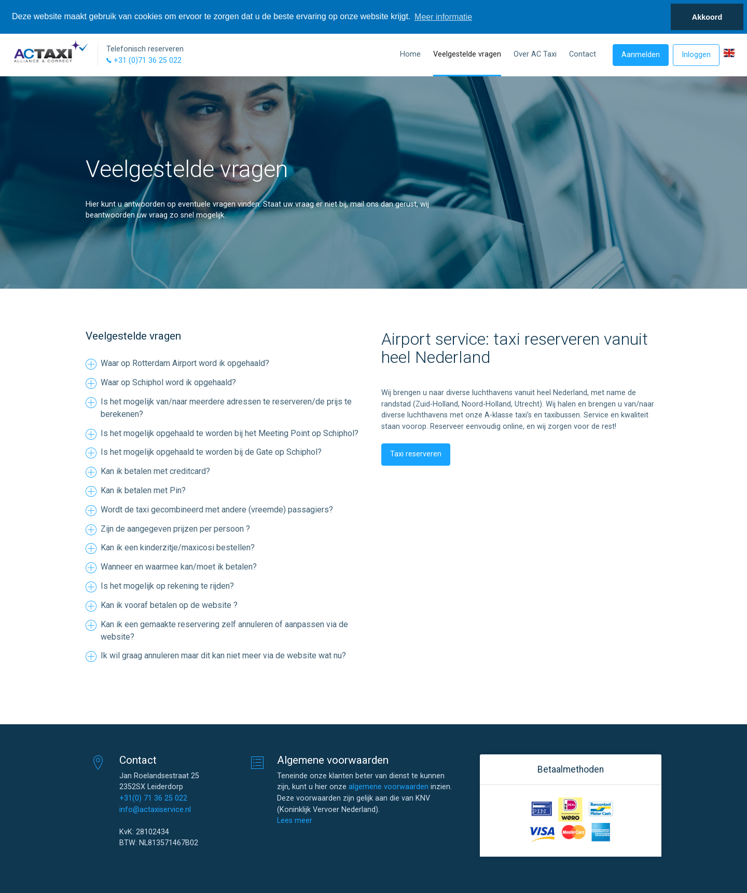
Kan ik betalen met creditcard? (155, 471)
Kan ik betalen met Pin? (143, 490)
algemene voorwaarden (388, 786)
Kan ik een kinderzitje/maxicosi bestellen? (178, 547)
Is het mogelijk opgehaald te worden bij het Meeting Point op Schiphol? (229, 433)
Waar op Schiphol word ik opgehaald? (168, 382)
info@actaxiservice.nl (155, 809)
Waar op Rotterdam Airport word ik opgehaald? (185, 363)
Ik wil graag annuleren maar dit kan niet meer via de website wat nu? (223, 655)
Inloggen (696, 54)
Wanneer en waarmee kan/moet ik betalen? (179, 567)
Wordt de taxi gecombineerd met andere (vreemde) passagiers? (217, 510)
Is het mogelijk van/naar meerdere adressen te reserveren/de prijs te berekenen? (226, 408)
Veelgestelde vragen (467, 54)
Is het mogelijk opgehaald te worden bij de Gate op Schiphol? (211, 452)
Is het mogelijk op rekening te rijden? (167, 586)
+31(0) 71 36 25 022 (153, 798)
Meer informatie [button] (443, 16)
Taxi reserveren (415, 454)
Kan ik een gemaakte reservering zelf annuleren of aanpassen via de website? (224, 630)
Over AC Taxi (535, 54)
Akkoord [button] (707, 17)
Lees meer (294, 820)
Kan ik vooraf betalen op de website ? (169, 605)
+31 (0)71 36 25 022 (144, 60)
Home (410, 54)
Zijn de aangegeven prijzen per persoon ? (175, 529)
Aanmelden (640, 54)
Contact (582, 54)
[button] (729, 53)
